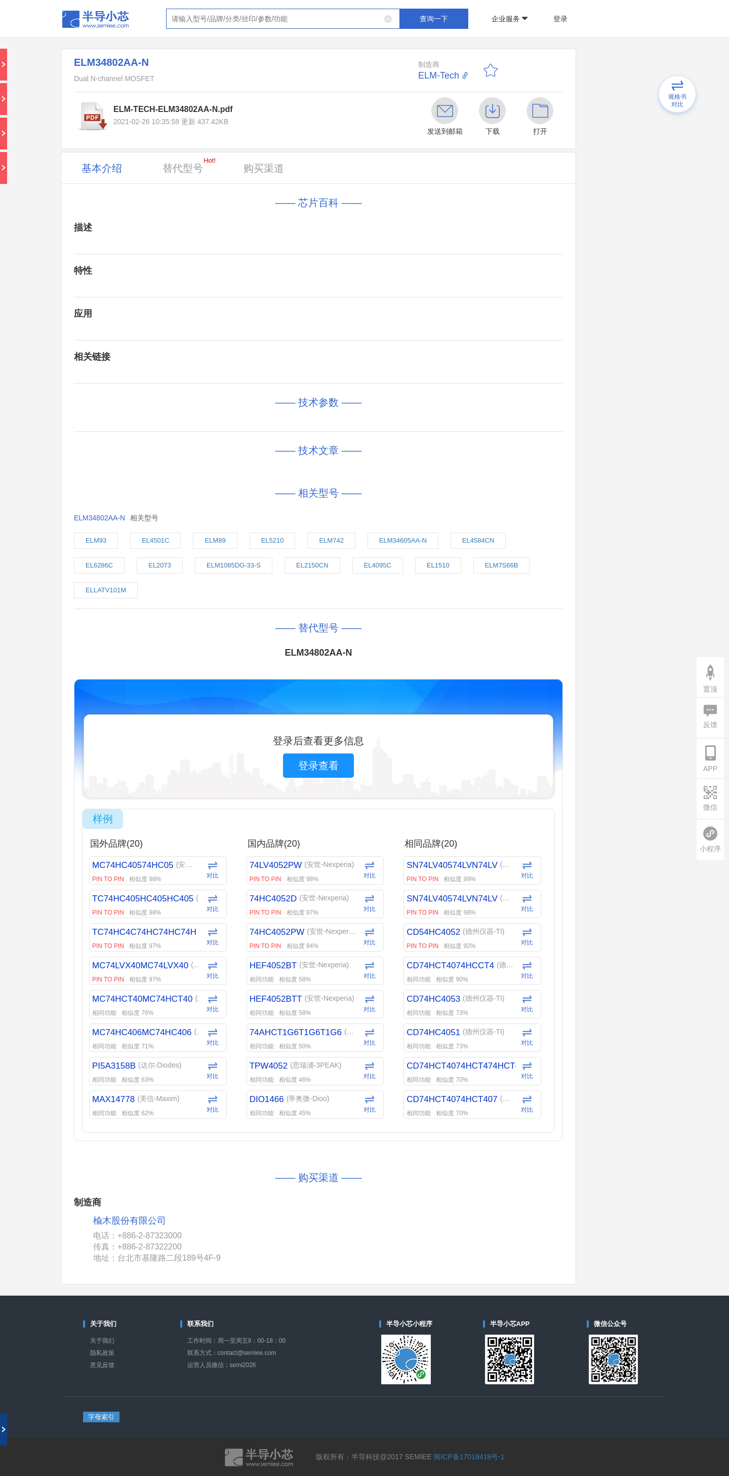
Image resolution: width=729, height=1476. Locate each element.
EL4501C (155, 540)
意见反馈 (102, 1365)
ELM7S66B (501, 565)
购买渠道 (264, 168)
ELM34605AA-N (403, 540)
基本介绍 (102, 168)
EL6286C (99, 565)
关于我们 (102, 1340)
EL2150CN (312, 565)
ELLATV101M (106, 590)
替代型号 (189, 165)
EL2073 (159, 565)
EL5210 (272, 540)
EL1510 (438, 565)
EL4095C (377, 565)
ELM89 (215, 540)
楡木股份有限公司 (129, 1221)
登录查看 (318, 765)
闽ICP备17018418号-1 (468, 1457)
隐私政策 (102, 1352)
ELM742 (331, 540)
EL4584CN (478, 540)
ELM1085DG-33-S (234, 565)
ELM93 (96, 540)
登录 (560, 19)
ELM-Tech (438, 75)
